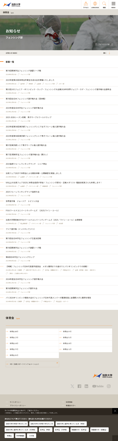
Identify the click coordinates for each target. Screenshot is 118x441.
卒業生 (9, 436)
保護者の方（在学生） (80, 430)
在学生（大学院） (61, 430)
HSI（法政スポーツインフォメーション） (25, 364)
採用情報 (69, 402)
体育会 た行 (67, 337)
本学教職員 (20, 436)
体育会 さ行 (14, 337)
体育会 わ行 (14, 355)
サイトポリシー (15, 402)
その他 (31, 436)
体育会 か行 (67, 331)
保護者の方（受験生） (99, 430)
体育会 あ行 (14, 331)
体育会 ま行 (67, 343)
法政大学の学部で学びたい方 (16, 424)
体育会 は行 (14, 343)
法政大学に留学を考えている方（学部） (71, 424)
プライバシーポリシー (18, 405)
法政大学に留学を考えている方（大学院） (21, 430)
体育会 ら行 (67, 349)
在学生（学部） (45, 430)
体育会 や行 (14, 349)
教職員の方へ (71, 405)
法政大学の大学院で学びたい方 (41, 424)
